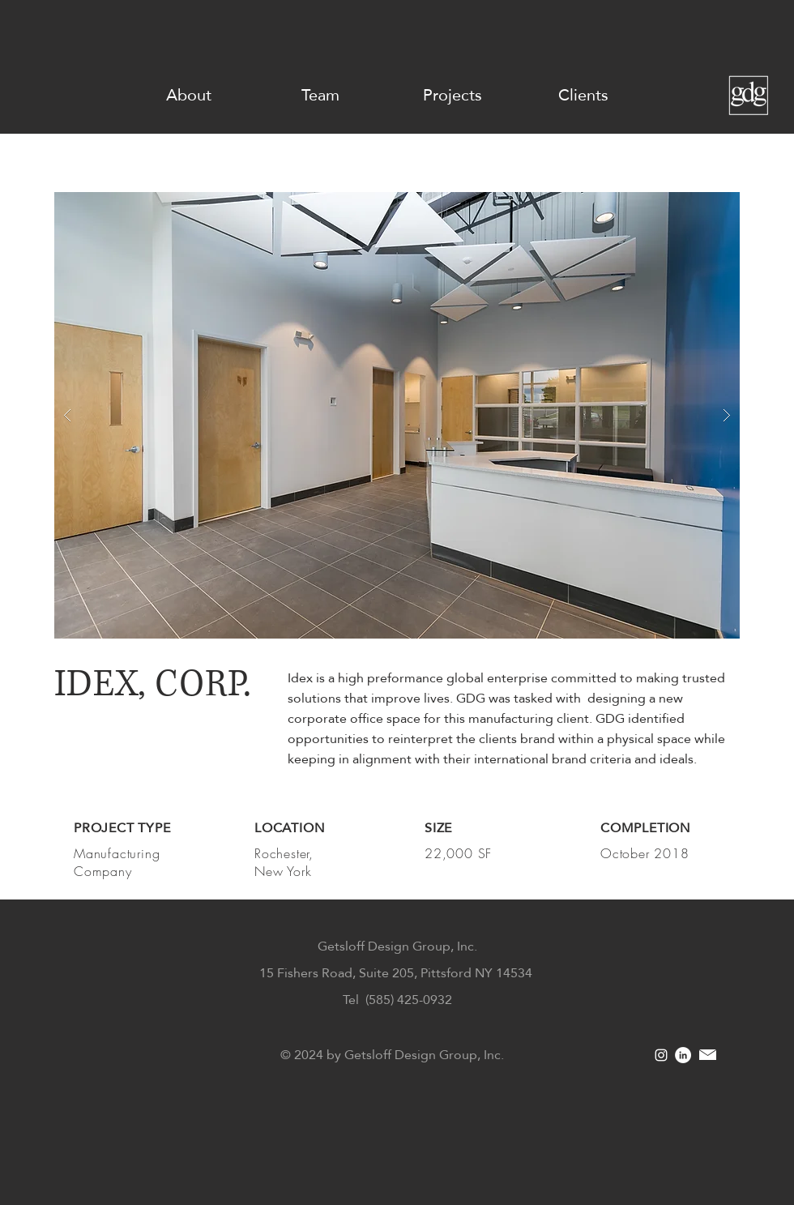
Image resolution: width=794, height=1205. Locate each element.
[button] (397, 415)
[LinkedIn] (683, 1055)
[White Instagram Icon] (661, 1055)
